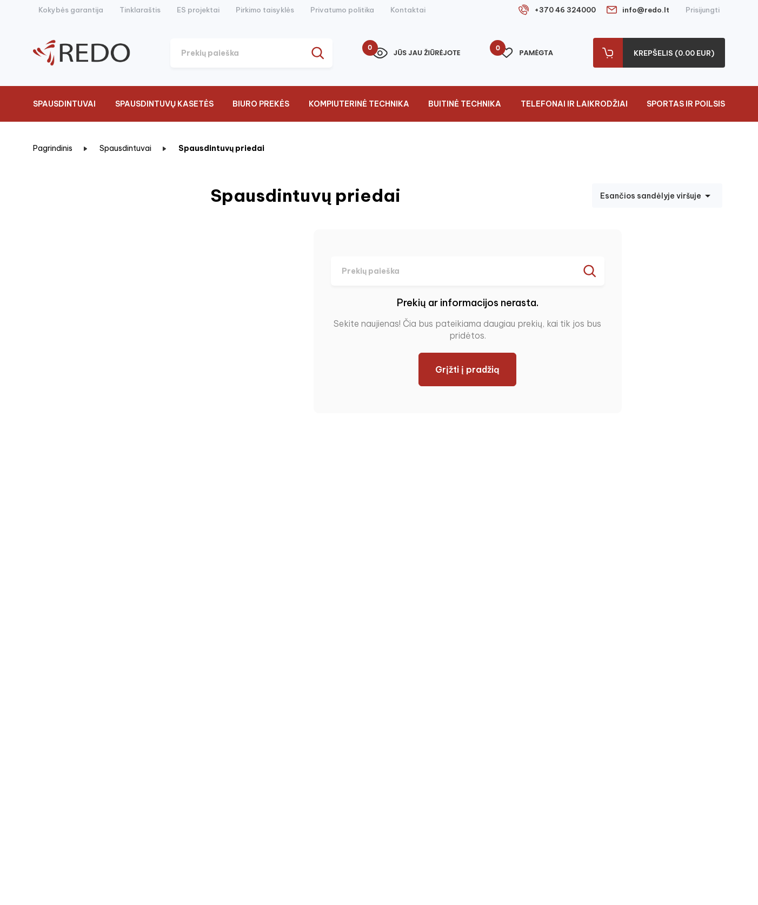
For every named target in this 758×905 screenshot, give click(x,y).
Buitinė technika (464, 104)
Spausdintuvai (64, 104)
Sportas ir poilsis (686, 104)
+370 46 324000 (565, 9)
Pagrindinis (52, 148)
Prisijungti (703, 9)
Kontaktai (407, 9)
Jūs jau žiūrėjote (417, 53)
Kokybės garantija (70, 9)
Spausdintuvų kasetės (164, 104)
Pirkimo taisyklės (265, 9)
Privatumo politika (342, 9)
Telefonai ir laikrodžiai (574, 104)
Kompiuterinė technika (359, 104)
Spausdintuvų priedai (221, 148)
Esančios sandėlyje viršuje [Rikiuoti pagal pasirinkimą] (657, 195)
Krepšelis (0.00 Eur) (674, 53)
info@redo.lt (645, 9)
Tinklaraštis (140, 9)
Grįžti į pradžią (467, 369)
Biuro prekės (260, 104)
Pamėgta (526, 53)
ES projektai (198, 9)
